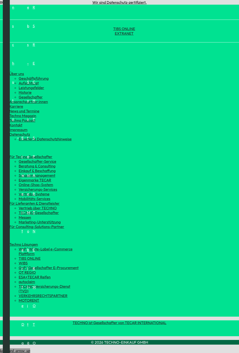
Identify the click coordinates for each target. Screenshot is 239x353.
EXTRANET (124, 33)
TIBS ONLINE (124, 28)
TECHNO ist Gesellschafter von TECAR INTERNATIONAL (119, 322)
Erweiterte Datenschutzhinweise (45, 139)
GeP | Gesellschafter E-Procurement (49, 267)
